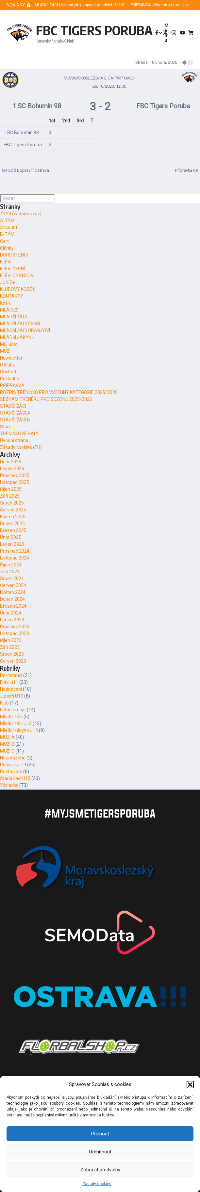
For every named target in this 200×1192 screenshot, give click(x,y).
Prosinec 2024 (14, 551)
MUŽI (5, 351)
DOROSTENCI (14, 255)
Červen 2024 (13, 585)
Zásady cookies (96, 1184)
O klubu (7, 364)
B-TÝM (7, 234)
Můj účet (9, 344)
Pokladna (9, 378)
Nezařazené (12, 757)
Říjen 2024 (11, 564)
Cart (4, 241)
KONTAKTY (11, 296)
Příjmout (100, 1134)
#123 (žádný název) (21, 213)
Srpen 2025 (12, 503)
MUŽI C (7, 751)
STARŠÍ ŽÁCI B (15, 419)
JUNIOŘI (8, 282)
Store (5, 426)
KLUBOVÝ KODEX (17, 289)
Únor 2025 (10, 537)
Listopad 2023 (14, 633)
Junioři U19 (11, 696)
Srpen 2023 (12, 654)
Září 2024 (10, 571)
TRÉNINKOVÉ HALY (19, 433)
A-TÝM (7, 220)
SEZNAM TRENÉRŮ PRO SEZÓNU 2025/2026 (46, 399)
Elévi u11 (9, 682)
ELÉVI (5, 261)
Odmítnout (100, 1152)
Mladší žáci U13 (16, 723)
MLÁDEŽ (9, 309)
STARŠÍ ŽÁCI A (15, 413)
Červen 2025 (13, 509)
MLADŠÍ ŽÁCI (13, 316)
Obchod (8, 371)
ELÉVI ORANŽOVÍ (17, 275)
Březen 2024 (13, 606)
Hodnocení (11, 689)
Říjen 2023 (11, 640)
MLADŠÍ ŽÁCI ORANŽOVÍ (25, 330)
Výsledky (9, 785)
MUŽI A (7, 737)
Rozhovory (11, 771)
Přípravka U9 (13, 764)
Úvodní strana (14, 440)
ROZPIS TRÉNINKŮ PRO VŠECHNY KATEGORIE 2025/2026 (59, 392)
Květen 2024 (12, 592)
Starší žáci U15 (15, 778)
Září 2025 (10, 496)
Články (7, 248)
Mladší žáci (11, 716)
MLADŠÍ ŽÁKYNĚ (17, 337)
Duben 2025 (12, 523)
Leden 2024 (12, 619)
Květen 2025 (12, 516)
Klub (4, 702)
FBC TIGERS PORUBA (94, 30)
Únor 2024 (10, 612)
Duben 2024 (12, 599)
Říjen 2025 (11, 489)
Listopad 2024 (14, 557)
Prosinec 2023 (14, 626)
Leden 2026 (12, 468)
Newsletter (11, 358)
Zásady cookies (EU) (21, 447)
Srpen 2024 (12, 578)
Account (8, 227)
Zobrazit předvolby (100, 1170)
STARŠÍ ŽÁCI (13, 406)
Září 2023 (10, 647)
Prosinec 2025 (14, 475)
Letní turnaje (13, 709)
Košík (5, 303)
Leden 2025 (12, 544)
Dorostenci (11, 675)
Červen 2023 (13, 661)
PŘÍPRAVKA (12, 385)
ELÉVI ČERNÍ (12, 268)
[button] (190, 1084)
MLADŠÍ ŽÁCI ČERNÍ (20, 323)
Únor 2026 (10, 461)
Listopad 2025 (14, 482)
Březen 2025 (13, 530)
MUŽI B (7, 744)
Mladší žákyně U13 (19, 730)
